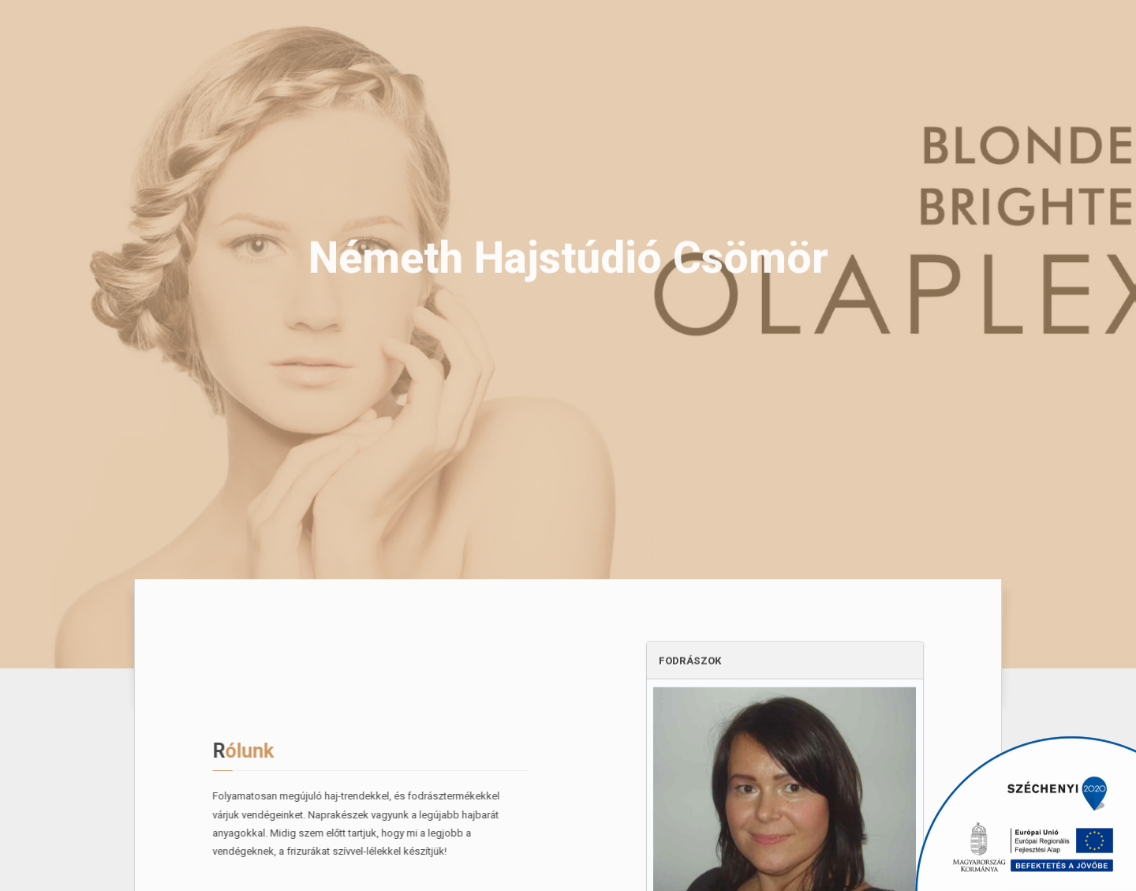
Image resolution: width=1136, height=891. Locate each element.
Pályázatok (351, 32)
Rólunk (151, 32)
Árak (281, 32)
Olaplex (219, 32)
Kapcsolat (434, 32)
